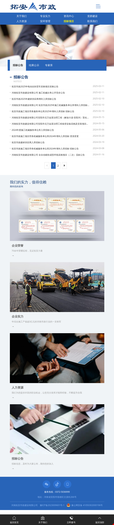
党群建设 (92, 16)
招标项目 (69, 21)
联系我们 (92, 21)
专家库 (49, 65)
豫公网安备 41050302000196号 (87, 505)
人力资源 (21, 21)
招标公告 (18, 65)
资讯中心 (69, 16)
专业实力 (45, 16)
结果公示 (34, 65)
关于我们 (21, 16)
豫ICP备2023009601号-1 (52, 505)
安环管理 (45, 21)
